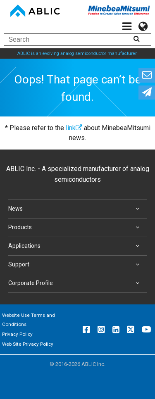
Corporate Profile (75, 283)
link (74, 128)
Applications (75, 246)
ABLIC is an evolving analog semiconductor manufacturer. (77, 53)
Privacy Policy (17, 334)
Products (75, 227)
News (75, 209)
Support (75, 264)
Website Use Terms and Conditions (28, 319)
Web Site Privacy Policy (27, 344)
